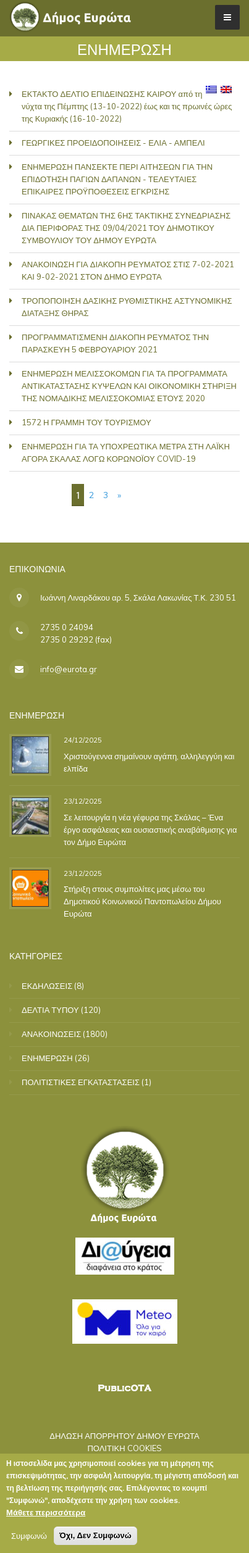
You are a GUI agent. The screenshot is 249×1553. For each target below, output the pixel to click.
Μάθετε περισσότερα (45, 1515)
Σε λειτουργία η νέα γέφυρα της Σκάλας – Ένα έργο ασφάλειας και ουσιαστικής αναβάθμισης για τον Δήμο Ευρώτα (150, 829)
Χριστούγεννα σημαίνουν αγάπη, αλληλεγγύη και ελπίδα (149, 762)
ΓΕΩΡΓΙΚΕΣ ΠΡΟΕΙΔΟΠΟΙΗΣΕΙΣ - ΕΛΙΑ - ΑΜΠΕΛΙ (113, 143)
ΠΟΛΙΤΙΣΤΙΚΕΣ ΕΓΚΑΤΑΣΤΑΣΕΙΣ (81, 1082)
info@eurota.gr (68, 669)
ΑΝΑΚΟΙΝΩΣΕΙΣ (51, 1034)
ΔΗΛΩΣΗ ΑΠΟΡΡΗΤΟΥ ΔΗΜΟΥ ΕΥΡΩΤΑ (124, 1436)
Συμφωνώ (29, 1538)
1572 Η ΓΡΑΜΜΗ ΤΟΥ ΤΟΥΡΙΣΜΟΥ (86, 422)
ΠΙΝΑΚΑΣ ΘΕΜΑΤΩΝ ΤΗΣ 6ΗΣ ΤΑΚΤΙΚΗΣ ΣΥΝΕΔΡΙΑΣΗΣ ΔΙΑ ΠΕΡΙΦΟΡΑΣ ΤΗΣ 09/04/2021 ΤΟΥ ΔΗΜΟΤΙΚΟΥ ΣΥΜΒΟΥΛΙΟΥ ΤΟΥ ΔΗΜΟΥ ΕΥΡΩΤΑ (126, 227)
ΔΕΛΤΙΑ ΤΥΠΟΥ (50, 1010)
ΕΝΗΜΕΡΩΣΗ (47, 1058)
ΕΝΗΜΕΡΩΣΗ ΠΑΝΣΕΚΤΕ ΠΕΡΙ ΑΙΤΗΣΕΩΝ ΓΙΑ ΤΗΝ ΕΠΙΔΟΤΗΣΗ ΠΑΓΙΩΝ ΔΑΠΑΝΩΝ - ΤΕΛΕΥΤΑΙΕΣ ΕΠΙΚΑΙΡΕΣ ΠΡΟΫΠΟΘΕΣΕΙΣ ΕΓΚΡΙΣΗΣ (117, 179)
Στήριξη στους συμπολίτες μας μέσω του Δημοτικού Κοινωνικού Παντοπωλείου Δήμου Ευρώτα (142, 901)
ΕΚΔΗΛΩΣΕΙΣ (47, 986)
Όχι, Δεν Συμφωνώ (95, 1538)
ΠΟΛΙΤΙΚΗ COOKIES (124, 1448)
